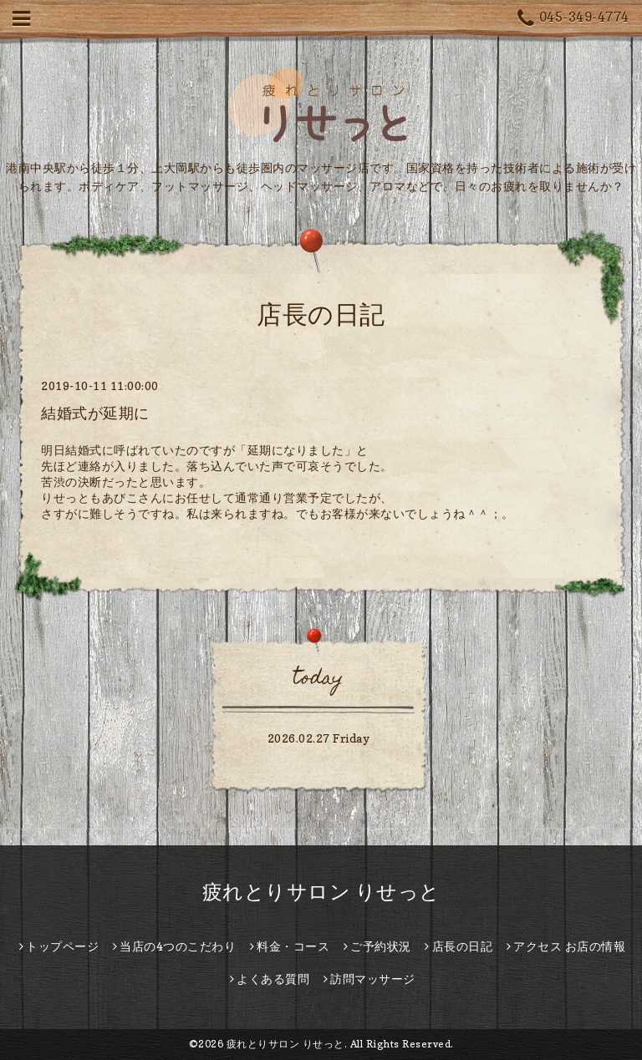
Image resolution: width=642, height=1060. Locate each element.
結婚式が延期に (95, 413)
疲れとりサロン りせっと (321, 892)
